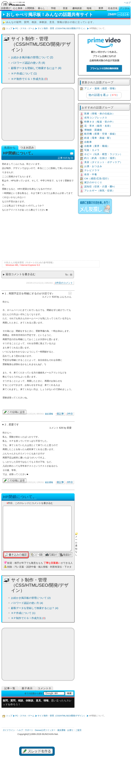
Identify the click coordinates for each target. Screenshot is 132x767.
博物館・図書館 (93, 130)
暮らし (41, 8)
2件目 (70, 413)
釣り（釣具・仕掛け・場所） (100, 158)
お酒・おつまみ (93, 166)
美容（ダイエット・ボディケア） (103, 162)
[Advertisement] (38, 114)
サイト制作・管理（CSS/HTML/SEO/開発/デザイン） (62, 28)
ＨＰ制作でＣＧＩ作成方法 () (29, 78)
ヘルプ (127, 2)
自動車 (88, 142)
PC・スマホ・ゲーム (24, 28)
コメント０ (44, 688)
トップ (9, 28)
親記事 (60, 413)
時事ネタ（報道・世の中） (99, 121)
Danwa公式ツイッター (45, 730)
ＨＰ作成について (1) (24, 73)
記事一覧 (9, 688)
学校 (53, 8)
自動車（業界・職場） (97, 146)
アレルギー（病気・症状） (99, 190)
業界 (101, 8)
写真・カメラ (92, 150)
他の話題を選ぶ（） (104, 94)
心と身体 (17, 8)
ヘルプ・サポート (25, 730)
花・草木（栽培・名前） (98, 126)
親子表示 (27, 688)
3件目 (70, 482)
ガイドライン (9, 730)
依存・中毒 (90, 174)
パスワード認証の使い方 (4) (28, 62)
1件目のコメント (64, 282)
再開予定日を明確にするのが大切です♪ (31, 293)
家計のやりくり (93, 182)
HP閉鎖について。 (20, 497)
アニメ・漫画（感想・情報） (100, 88)
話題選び (6, 8)
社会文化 (113, 8)
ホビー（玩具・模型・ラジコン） (103, 154)
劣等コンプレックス (95, 117)
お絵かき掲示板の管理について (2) (32, 57)
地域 (89, 8)
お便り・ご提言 (74, 730)
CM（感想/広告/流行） (97, 178)
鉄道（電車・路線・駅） (98, 138)
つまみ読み (27, 147)
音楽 (65, 8)
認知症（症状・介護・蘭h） (100, 186)
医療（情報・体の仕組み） (99, 113)
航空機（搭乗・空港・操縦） (100, 134)
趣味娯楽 (77, 8)
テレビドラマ (92, 170)
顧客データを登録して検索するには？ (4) (36, 68)
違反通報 (49, 414)
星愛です (14, 424)
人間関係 (29, 8)
